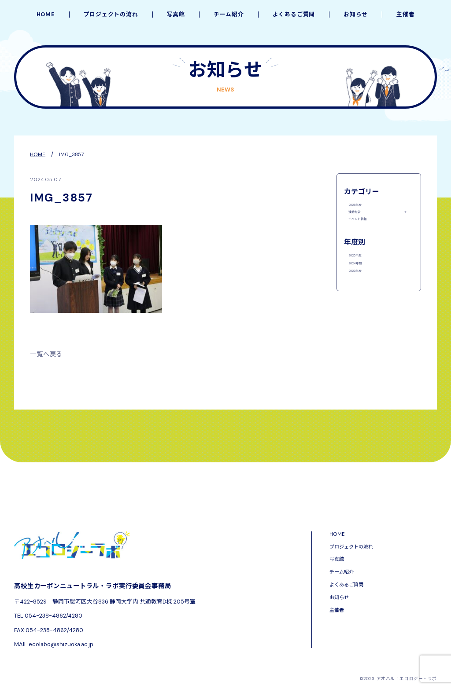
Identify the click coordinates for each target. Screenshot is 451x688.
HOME (46, 14)
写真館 (176, 14)
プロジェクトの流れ (111, 14)
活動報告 (359, 219)
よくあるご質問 (294, 14)
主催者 (405, 14)
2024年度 (361, 289)
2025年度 (360, 206)
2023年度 (360, 303)
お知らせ (356, 14)
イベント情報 (365, 233)
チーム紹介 (229, 14)
